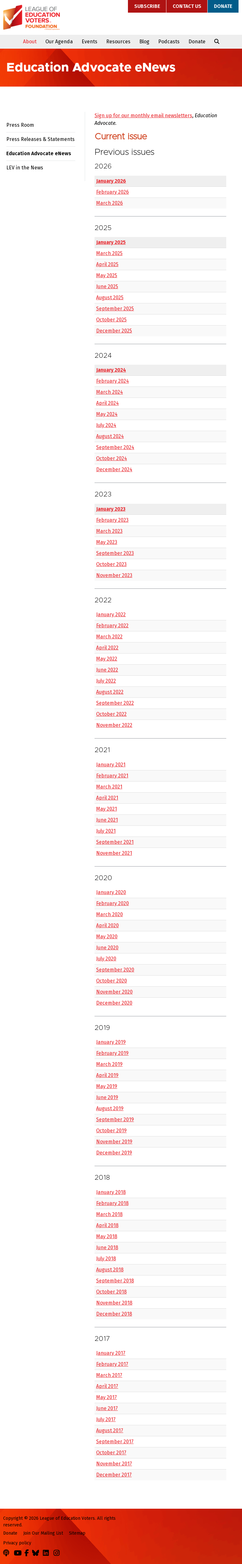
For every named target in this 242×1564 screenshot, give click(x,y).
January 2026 (111, 181)
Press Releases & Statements (40, 139)
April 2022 (107, 648)
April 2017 (107, 1386)
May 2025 (106, 275)
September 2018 (115, 1281)
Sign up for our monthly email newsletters (143, 116)
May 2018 (106, 1236)
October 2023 (111, 564)
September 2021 (115, 842)
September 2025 (115, 309)
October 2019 (111, 1131)
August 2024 (110, 436)
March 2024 (109, 392)
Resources (118, 42)
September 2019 (115, 1120)
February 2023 (112, 520)
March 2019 (109, 1064)
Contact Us (187, 6)
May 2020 (107, 937)
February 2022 (112, 626)
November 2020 (114, 992)
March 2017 (109, 1375)
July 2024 (106, 425)
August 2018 (110, 1270)
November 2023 (114, 575)
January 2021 (110, 765)
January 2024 (111, 370)
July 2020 (106, 959)
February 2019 (112, 1053)
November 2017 (114, 1464)
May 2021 (106, 809)
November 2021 (114, 853)
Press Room (20, 125)
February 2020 (112, 903)
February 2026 (112, 192)
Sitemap (77, 1533)
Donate (223, 6)
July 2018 (106, 1259)
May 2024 (107, 414)
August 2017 (109, 1430)
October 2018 (111, 1292)
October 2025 (111, 320)
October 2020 (111, 981)
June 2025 (107, 286)
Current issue (121, 136)
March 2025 (109, 253)
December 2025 (114, 331)
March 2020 (109, 914)
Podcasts (169, 42)
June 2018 (107, 1248)
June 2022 (107, 670)
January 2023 (110, 509)
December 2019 (114, 1153)
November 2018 (114, 1303)
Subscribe (147, 6)
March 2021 (109, 787)
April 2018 (107, 1225)
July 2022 (106, 681)
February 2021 (112, 776)
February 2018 (112, 1203)
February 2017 (112, 1364)
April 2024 (107, 403)
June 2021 (107, 820)
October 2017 (111, 1453)
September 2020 (115, 970)
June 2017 (107, 1408)
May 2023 (106, 542)
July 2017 (106, 1419)
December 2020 (114, 1003)
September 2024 (115, 447)
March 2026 (109, 203)
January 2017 (110, 1353)
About (30, 42)
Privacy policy (17, 1543)
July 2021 (106, 831)
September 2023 (115, 553)
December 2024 (114, 469)
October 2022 (111, 714)
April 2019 (107, 1075)
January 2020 (111, 892)
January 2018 (111, 1192)
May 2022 (106, 659)
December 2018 (114, 1314)
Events (89, 42)
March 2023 (109, 531)
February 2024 (112, 381)
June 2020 (107, 948)
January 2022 (111, 615)
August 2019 (110, 1108)
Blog (144, 42)
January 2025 (111, 242)
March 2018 (109, 1214)
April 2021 (107, 798)
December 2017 (114, 1475)
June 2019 (107, 1097)
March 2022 (109, 637)
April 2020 (107, 925)
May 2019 (106, 1086)
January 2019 (111, 1042)
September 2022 (115, 703)
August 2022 (110, 692)
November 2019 (114, 1142)
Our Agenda (59, 42)
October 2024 (111, 458)
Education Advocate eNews (38, 153)
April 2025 (107, 264)
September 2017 (115, 1442)
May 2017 (106, 1397)
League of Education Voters (31, 17)
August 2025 (110, 298)
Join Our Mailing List (43, 1533)
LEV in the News (24, 168)
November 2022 (114, 725)
